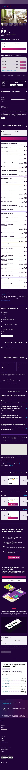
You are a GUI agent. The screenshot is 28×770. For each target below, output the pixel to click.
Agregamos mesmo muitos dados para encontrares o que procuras (14, 709)
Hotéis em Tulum (5, 678)
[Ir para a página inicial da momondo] (7, 6)
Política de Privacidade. (22, 654)
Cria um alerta (18, 551)
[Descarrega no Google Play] (13, 85)
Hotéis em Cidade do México (7, 680)
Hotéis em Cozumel (5, 683)
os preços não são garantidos (6, 703)
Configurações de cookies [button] (5, 300)
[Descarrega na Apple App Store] (10, 757)
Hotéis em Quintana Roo (6, 716)
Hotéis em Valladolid (5, 692)
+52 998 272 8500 (5, 37)
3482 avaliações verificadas (13, 39)
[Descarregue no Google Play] (4, 757)
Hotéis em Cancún (15, 716)
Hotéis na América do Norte (13, 715)
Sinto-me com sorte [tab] (6, 671)
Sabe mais (3, 294)
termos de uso (15, 654)
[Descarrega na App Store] (20, 85)
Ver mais (25, 495)
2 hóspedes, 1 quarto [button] (6, 46)
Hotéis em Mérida (5, 691)
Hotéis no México (21, 715)
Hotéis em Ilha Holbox (6, 686)
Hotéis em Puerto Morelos (7, 688)
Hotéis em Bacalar (5, 689)
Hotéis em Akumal (5, 681)
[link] (13, 504)
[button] (2, 6)
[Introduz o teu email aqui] (15, 644)
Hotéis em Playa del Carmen (7, 677)
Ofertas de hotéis (5, 715)
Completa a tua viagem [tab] (16, 671)
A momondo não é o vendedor (14, 707)
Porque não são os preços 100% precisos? (14, 711)
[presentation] (20, 85)
